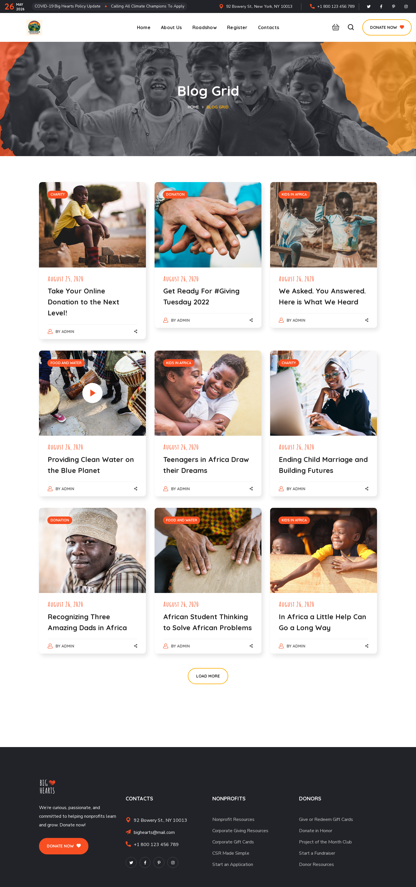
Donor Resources (316, 864)
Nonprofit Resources (233, 819)
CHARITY (58, 194)
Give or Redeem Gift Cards (326, 819)
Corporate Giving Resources (240, 831)
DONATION (175, 194)
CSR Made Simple (230, 853)
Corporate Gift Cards (233, 842)
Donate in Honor (315, 831)
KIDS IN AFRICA (294, 194)
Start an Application (232, 864)
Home (193, 107)
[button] (334, 27)
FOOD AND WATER (66, 363)
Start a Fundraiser (317, 853)
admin (68, 331)
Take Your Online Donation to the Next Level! (83, 302)
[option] (323, 550)
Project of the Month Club (325, 842)
